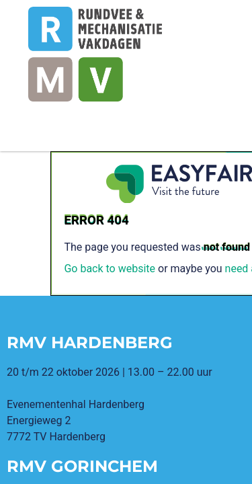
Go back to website (109, 268)
